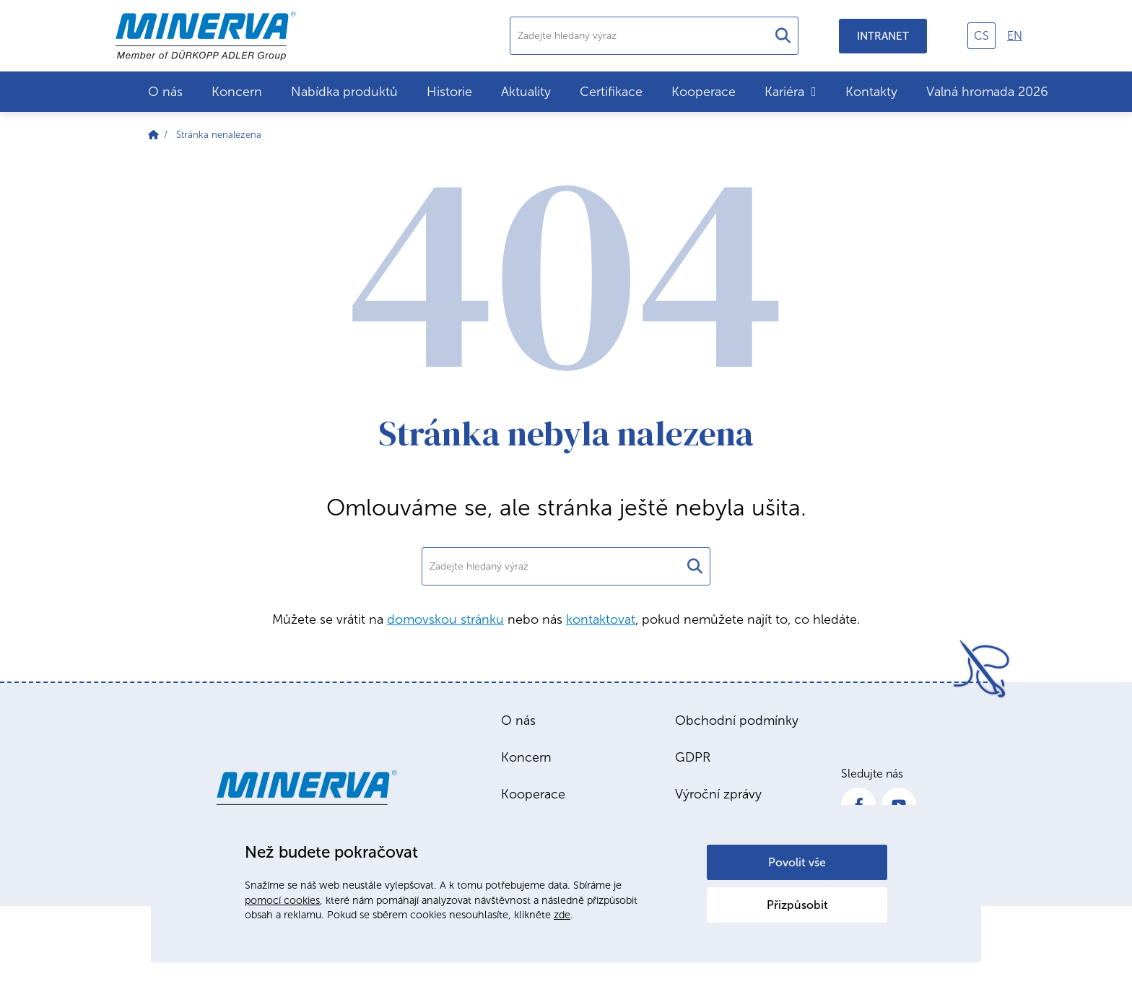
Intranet (883, 36)
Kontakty (871, 92)
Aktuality (526, 92)
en (1014, 36)
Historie (449, 92)
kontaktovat (600, 619)
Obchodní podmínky (736, 720)
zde (562, 914)
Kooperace (703, 92)
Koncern (237, 92)
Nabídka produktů (344, 92)
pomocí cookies (282, 900)
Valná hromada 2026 (987, 92)
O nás (165, 92)
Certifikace (611, 92)
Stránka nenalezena (218, 134)
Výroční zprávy (718, 794)
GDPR (692, 757)
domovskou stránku (445, 619)
